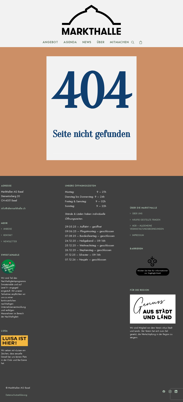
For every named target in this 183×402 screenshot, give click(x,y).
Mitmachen (119, 42)
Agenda (70, 42)
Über (100, 42)
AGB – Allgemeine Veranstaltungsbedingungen (147, 227)
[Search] (134, 42)
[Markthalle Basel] (91, 20)
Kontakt (8, 235)
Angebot (50, 42)
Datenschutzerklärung (16, 395)
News (86, 42)
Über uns (137, 213)
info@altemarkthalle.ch (13, 208)
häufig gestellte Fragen (146, 219)
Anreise (7, 229)
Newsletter (10, 241)
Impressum (138, 235)
